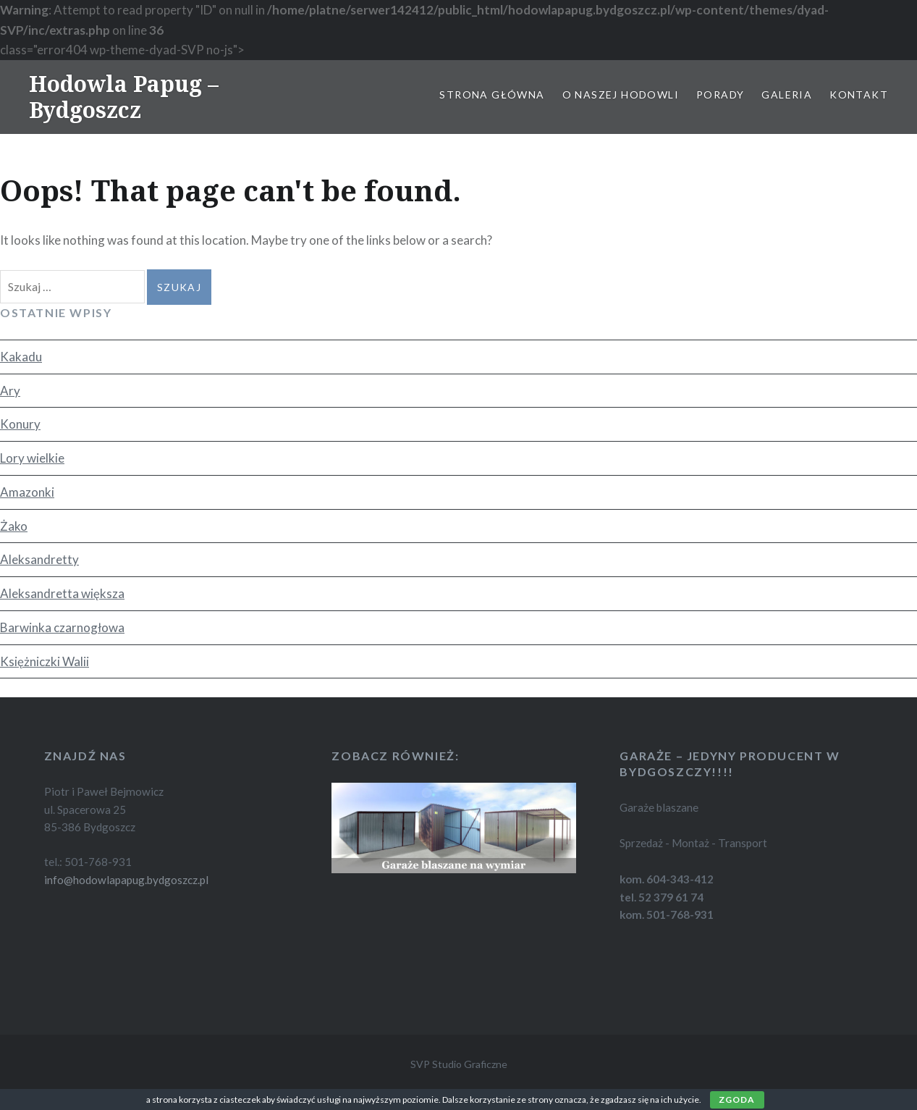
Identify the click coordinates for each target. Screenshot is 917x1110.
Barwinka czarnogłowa (62, 627)
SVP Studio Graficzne (458, 1064)
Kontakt (858, 94)
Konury (20, 424)
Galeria (786, 94)
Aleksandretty (39, 559)
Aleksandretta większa (62, 593)
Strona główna (491, 94)
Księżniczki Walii (44, 661)
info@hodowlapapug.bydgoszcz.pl (126, 879)
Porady (720, 94)
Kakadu (21, 356)
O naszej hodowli (620, 94)
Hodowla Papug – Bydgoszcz (124, 97)
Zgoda (737, 1099)
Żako (14, 526)
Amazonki (27, 492)
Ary (10, 390)
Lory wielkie (32, 458)
